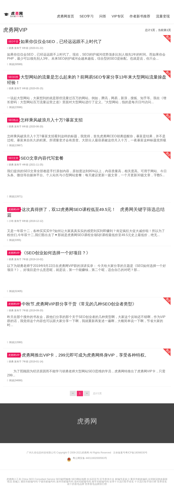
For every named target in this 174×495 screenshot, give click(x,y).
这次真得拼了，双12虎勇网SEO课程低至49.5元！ (71, 208)
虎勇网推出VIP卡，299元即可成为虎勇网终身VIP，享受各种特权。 (88, 354)
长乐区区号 (93, 478)
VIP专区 (115, 15)
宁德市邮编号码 (46, 481)
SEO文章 (13, 157)
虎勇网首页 (59, 15)
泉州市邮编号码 (64, 481)
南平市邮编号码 (100, 481)
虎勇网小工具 (13, 478)
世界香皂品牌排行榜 (96, 483)
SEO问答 (13, 75)
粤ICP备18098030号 (136, 452)
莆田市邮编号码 (29, 481)
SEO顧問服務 (63, 478)
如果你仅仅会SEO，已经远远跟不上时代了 (63, 39)
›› (87, 393)
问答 (99, 15)
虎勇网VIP (14, 208)
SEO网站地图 (78, 478)
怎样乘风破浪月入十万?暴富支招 (53, 118)
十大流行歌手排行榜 (145, 481)
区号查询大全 (107, 478)
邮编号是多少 (122, 478)
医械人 (16, 481)
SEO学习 (82, 15)
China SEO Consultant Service (38, 478)
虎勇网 (14, 14)
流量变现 (163, 15)
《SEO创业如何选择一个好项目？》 (58, 252)
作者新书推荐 (139, 15)
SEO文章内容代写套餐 (43, 157)
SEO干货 (13, 39)
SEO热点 (13, 119)
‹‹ (72, 393)
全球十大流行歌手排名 (121, 481)
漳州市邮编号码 (82, 481)
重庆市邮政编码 (138, 478)
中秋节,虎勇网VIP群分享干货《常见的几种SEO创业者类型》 (82, 303)
